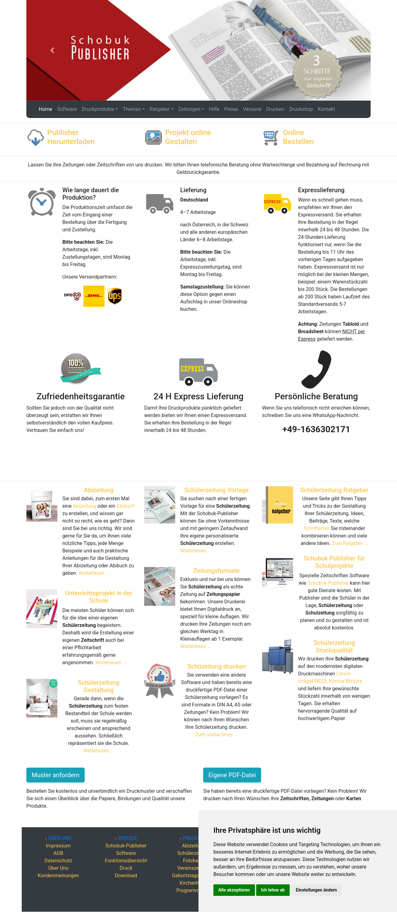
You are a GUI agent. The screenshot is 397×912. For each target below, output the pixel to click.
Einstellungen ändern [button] (316, 889)
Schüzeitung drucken (216, 666)
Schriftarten (317, 528)
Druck (126, 868)
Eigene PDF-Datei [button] (232, 775)
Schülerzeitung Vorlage (216, 490)
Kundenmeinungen (58, 875)
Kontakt (326, 109)
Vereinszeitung (193, 868)
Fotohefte (193, 861)
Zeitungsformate (216, 570)
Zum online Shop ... (216, 734)
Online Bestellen (298, 137)
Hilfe (214, 109)
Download (126, 875)
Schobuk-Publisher (328, 583)
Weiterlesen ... (93, 573)
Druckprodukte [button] (98, 109)
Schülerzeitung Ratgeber (334, 490)
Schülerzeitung (193, 853)
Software (67, 109)
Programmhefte (193, 890)
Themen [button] (132, 109)
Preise (231, 109)
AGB (58, 853)
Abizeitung (99, 490)
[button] (52, 50)
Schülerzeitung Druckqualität (334, 646)
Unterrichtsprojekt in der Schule (98, 596)
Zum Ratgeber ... (350, 543)
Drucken (275, 109)
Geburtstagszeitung (194, 875)
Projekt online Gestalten (188, 137)
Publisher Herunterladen (71, 137)
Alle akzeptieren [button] (234, 889)
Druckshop (301, 109)
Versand (252, 109)
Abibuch (125, 506)
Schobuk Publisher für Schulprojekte (334, 562)
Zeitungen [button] (189, 109)
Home (45, 109)
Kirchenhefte (193, 883)
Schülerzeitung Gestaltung (98, 686)
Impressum (58, 846)
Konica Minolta (345, 681)
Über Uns (58, 868)
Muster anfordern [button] (55, 775)
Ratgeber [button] (160, 109)
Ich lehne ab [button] (273, 889)
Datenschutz (58, 861)
